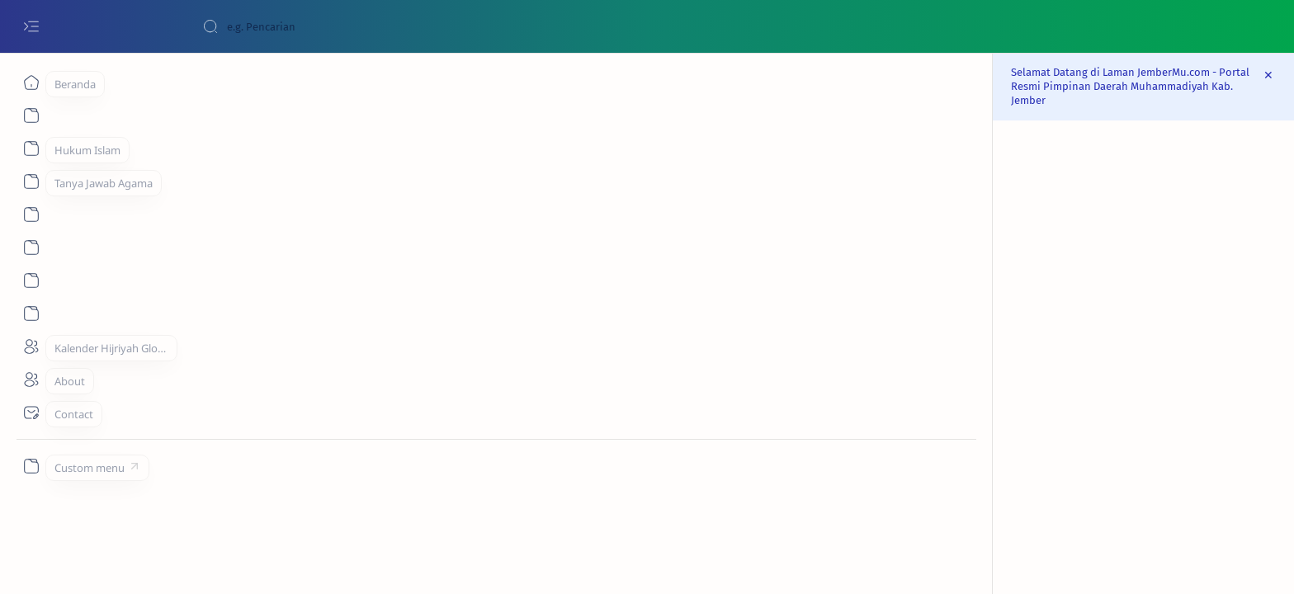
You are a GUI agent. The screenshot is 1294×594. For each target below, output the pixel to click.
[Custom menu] (31, 466)
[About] (31, 148)
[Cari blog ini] (326, 26)
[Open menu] (31, 26)
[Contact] (31, 412)
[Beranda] (31, 82)
